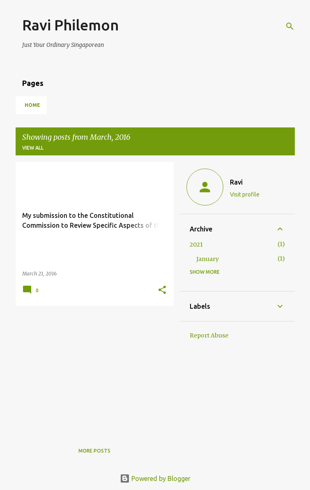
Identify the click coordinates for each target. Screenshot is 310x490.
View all (33, 147)
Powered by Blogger (155, 478)
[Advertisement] (92, 369)
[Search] (290, 26)
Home (32, 105)
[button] (162, 290)
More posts (94, 450)
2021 (196, 244)
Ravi (236, 182)
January (207, 259)
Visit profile (244, 194)
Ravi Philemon (70, 24)
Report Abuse (209, 335)
